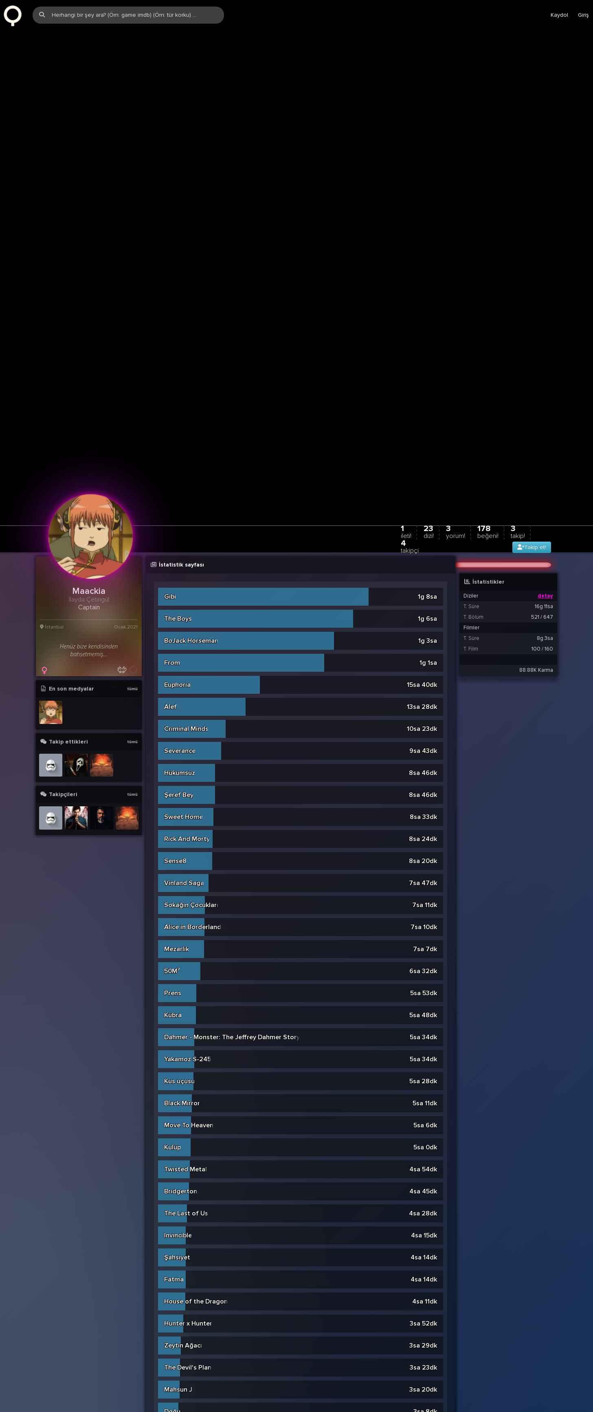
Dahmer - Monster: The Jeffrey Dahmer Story (232, 827)
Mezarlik (176, 739)
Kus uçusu (179, 871)
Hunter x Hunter (188, 1113)
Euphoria (177, 474)
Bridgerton (180, 981)
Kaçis (172, 1311)
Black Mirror (182, 893)
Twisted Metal (185, 959)
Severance (179, 540)
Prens (172, 783)
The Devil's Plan (187, 1157)
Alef (170, 496)
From (172, 452)
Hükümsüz (179, 562)
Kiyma (173, 1245)
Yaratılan (177, 1289)
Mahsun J (178, 1179)
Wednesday (181, 1333)
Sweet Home (183, 606)
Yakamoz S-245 (187, 849)
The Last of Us (186, 1003)
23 (429, 321)
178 (488, 321)
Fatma (174, 1069)
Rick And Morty (187, 628)
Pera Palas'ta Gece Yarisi (201, 1377)
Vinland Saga (184, 672)
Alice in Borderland (192, 717)
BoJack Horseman (191, 430)
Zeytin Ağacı (183, 1135)
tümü (132, 478)
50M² (172, 761)
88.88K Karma (536, 459)
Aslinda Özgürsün (190, 1223)
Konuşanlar (181, 1355)
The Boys (178, 408)
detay (545, 385)
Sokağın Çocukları (191, 695)
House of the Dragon (196, 1091)
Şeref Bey (178, 584)
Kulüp (172, 937)
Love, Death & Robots (197, 1267)
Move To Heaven (188, 915)
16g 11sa (544, 396)
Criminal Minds (186, 518)
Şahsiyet (177, 1047)
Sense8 (175, 650)
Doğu (172, 1201)
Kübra (173, 805)
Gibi (170, 386)
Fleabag (176, 1399)
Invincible (178, 1025)
